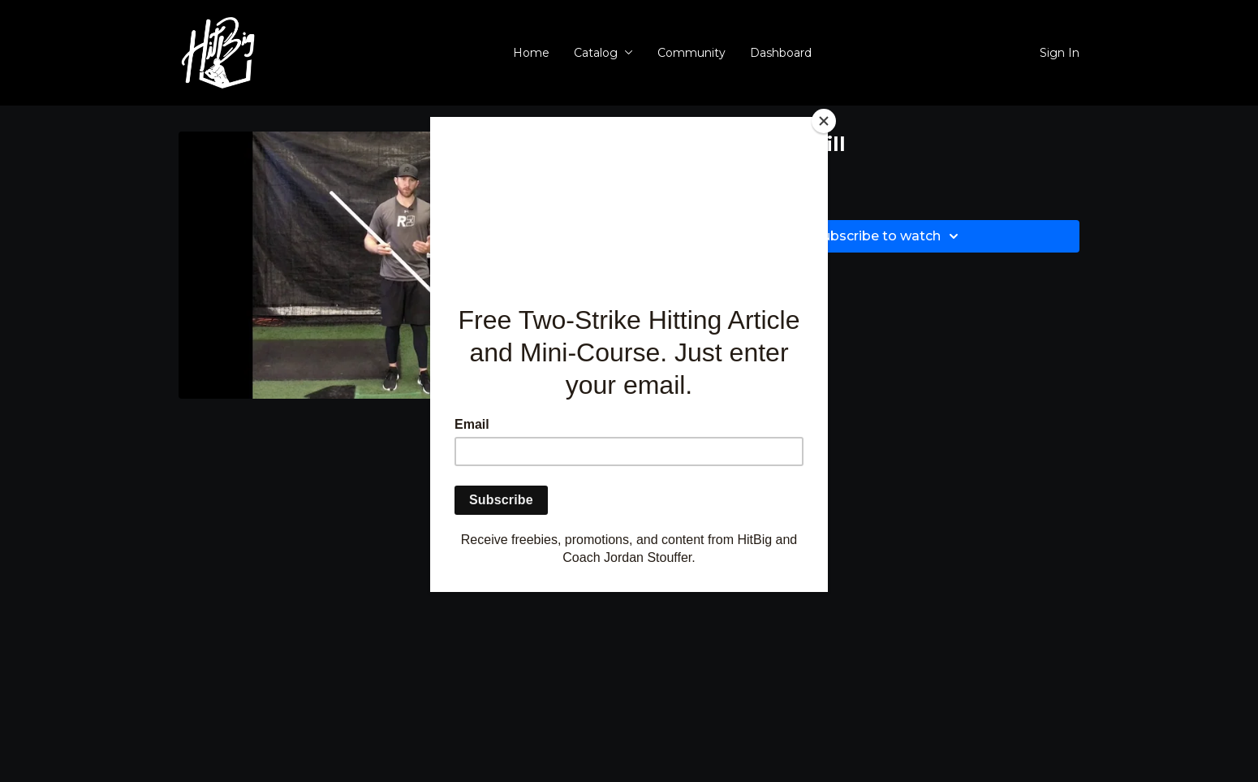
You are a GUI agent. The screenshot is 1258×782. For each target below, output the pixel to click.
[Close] (824, 121)
